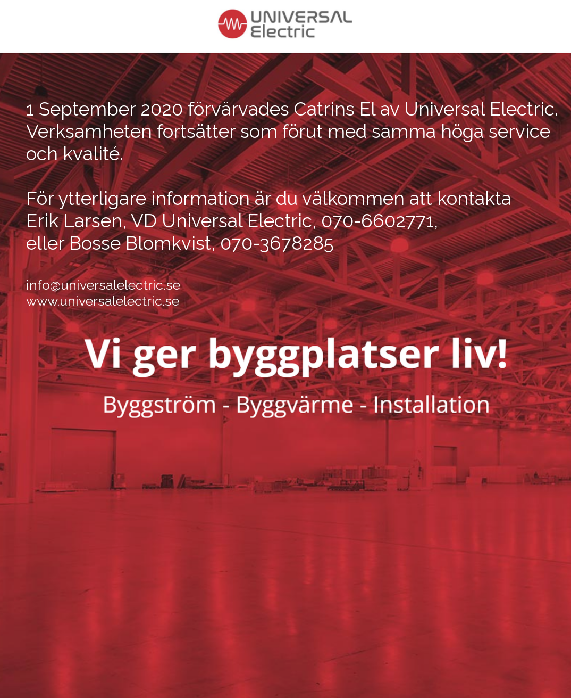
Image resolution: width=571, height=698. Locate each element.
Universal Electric (479, 109)
